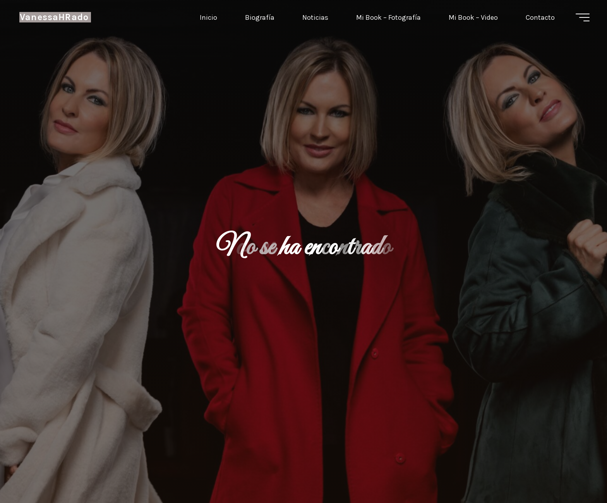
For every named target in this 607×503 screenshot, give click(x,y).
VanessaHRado (54, 17)
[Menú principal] (583, 17)
